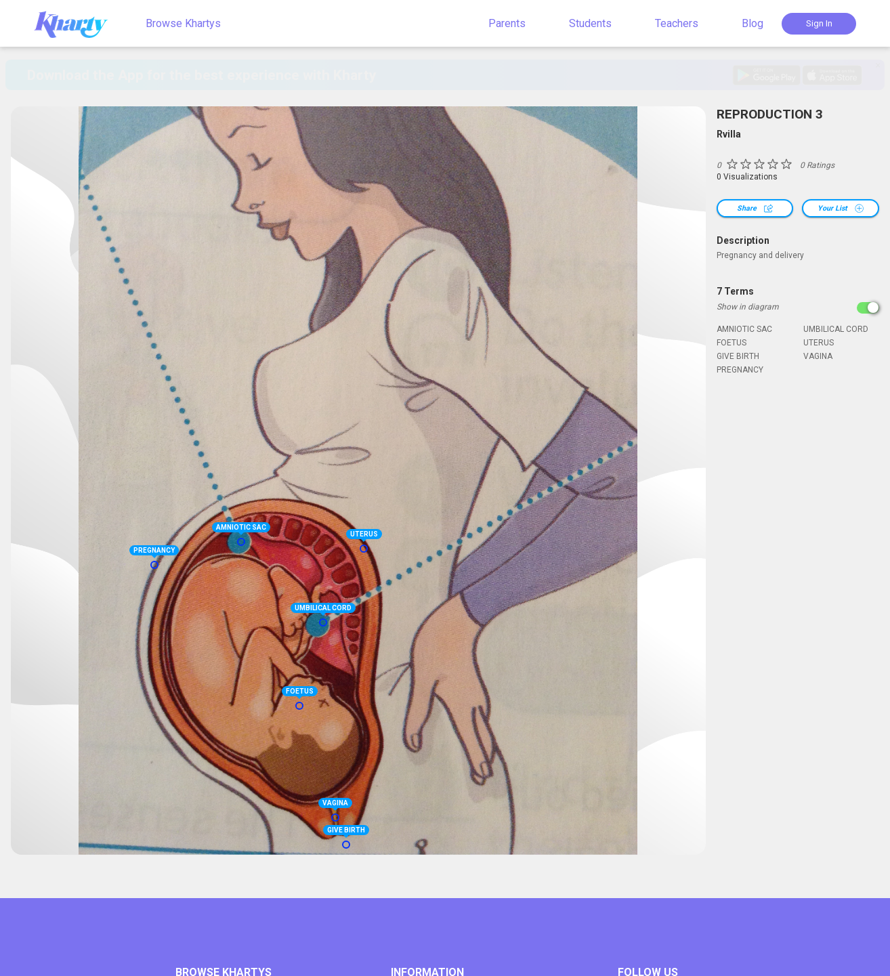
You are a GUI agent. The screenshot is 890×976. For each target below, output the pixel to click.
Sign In (819, 23)
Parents (507, 23)
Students (590, 23)
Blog (752, 23)
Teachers (676, 23)
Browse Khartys (183, 23)
